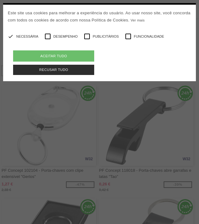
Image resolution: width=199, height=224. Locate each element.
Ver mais (138, 20)
